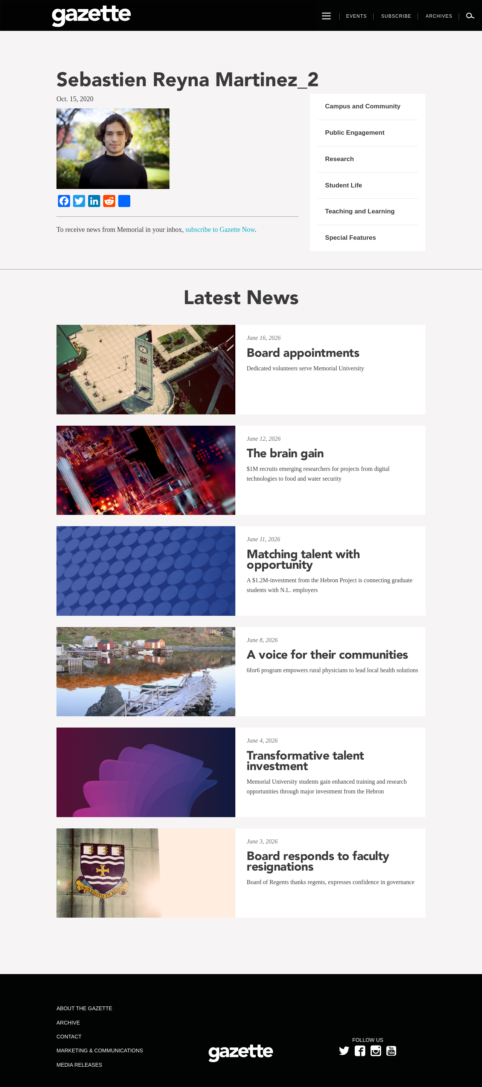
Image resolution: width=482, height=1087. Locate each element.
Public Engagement (354, 132)
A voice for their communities (327, 654)
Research (339, 159)
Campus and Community (362, 106)
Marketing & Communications (99, 1050)
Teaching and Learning (360, 211)
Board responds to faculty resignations (318, 861)
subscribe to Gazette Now (220, 229)
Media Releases (79, 1065)
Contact (69, 1037)
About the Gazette (84, 1008)
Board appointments (303, 352)
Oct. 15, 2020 (74, 99)
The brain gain (285, 453)
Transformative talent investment (305, 760)
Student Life (343, 185)
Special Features (350, 237)
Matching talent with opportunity (303, 559)
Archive (68, 1023)
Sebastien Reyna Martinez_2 (187, 79)
